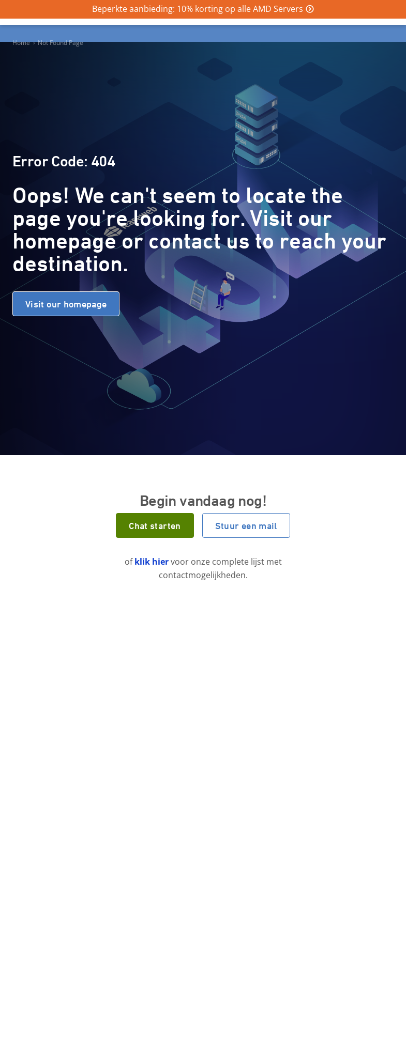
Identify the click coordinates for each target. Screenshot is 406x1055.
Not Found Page (60, 42)
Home (21, 42)
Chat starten (155, 525)
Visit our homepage (66, 304)
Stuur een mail (246, 525)
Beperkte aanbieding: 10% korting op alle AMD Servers (197, 8)
